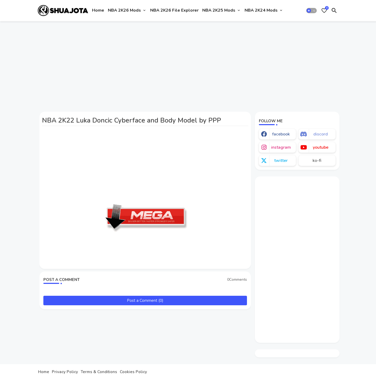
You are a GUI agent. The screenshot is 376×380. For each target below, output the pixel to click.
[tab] (98, 10)
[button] (311, 10)
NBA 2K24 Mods (261, 10)
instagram (281, 147)
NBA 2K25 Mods (218, 10)
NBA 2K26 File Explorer (174, 10)
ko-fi (317, 160)
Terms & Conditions (99, 371)
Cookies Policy (133, 371)
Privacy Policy (65, 371)
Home (98, 10)
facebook (281, 134)
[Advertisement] (188, 64)
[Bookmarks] (324, 10)
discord (320, 134)
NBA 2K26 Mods (124, 10)
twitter (281, 160)
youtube (320, 147)
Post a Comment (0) (145, 300)
